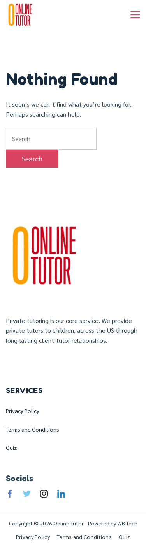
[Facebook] (10, 494)
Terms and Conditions (32, 429)
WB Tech (126, 523)
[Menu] (135, 15)
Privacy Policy (22, 410)
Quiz (11, 447)
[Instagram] (44, 494)
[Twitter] (27, 494)
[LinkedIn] (61, 494)
